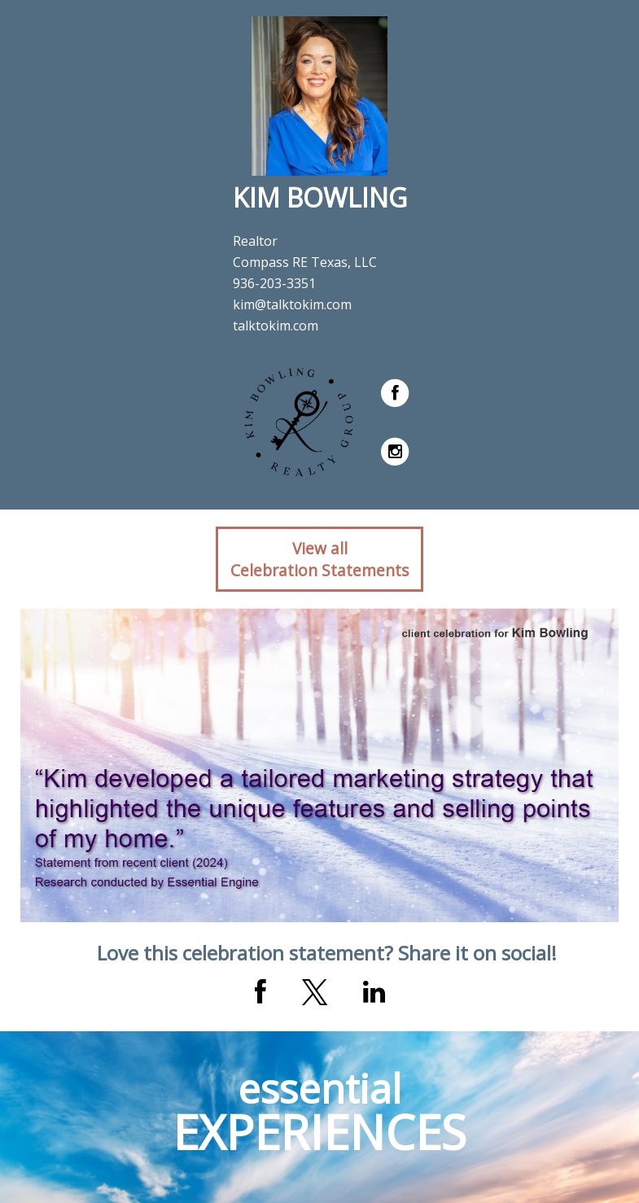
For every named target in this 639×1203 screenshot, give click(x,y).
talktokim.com (275, 326)
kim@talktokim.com (292, 304)
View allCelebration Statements (319, 559)
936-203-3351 (274, 283)
